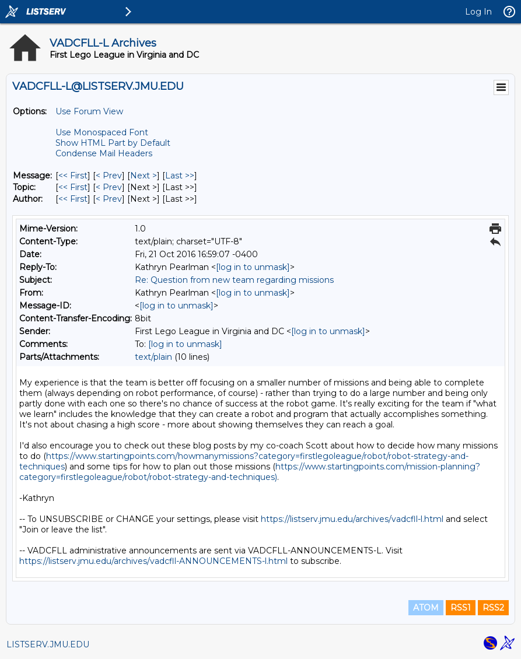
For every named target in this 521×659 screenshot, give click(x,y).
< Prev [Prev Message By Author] (109, 199)
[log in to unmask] (253, 267)
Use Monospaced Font (101, 132)
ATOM (426, 607)
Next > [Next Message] (143, 175)
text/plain (153, 357)
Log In (478, 11)
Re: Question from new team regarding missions (234, 280)
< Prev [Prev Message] (109, 175)
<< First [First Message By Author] (73, 199)
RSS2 (493, 607)
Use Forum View (89, 111)
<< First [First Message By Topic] (73, 187)
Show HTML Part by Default (112, 143)
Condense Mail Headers (103, 153)
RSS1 (460, 607)
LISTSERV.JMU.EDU (47, 644)
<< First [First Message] (73, 175)
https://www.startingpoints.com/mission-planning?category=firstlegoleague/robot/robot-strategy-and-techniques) (249, 471)
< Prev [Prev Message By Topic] (109, 187)
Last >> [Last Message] (179, 175)
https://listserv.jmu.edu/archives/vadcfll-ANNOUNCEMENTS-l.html (153, 561)
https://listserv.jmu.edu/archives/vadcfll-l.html (352, 519)
